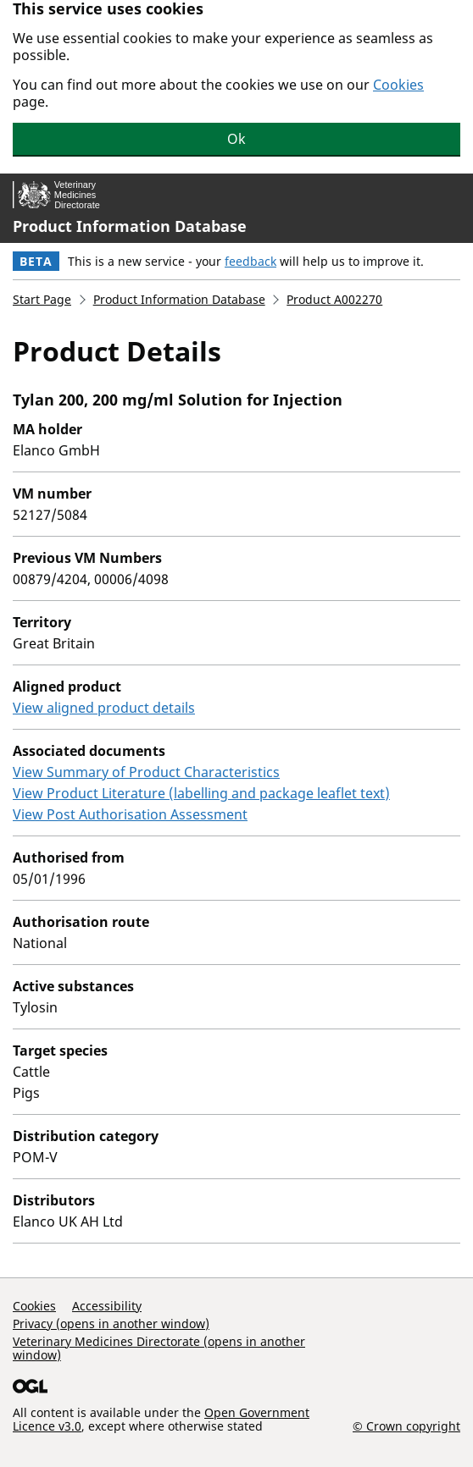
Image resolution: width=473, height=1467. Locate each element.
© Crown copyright (406, 1425)
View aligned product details (104, 707)
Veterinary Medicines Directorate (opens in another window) (159, 1348)
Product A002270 (334, 299)
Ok (236, 139)
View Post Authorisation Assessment (130, 814)
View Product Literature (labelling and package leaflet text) (201, 793)
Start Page (42, 299)
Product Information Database (130, 226)
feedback (250, 261)
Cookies (398, 84)
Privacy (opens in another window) (111, 1323)
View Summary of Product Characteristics (146, 772)
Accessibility (107, 1306)
